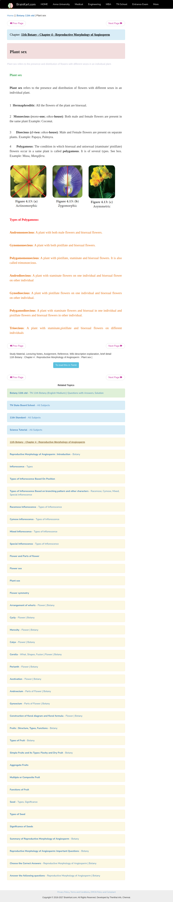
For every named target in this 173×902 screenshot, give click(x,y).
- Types (21, 466)
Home (10, 15)
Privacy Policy (63, 892)
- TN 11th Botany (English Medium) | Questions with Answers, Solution (57, 393)
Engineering (94, 4)
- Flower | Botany (32, 605)
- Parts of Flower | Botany (30, 691)
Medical (79, 4)
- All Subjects (30, 405)
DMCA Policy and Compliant (103, 892)
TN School (121, 4)
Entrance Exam (140, 4)
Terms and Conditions (80, 892)
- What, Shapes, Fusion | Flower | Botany (36, 654)
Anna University (61, 4)
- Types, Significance (24, 802)
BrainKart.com (26, 4)
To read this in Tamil (66, 365)
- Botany (45, 454)
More (156, 4)
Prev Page (16, 23)
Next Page (115, 23)
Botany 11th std (25, 15)
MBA (108, 4)
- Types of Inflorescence (36, 507)
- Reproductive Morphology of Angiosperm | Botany (53, 863)
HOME (44, 4)
